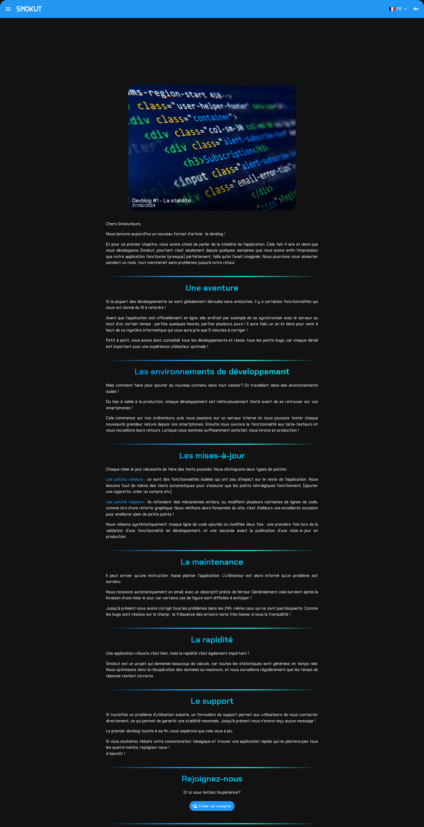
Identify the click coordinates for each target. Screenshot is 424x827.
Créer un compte (211, 806)
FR (398, 9)
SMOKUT (29, 9)
